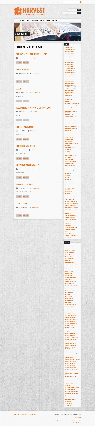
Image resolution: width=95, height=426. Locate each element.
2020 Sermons (69, 77)
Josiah (18, 88)
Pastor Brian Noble (70, 321)
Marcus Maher (69, 311)
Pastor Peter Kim (70, 365)
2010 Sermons (69, 56)
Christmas (68, 114)
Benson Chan (69, 246)
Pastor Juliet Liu (70, 351)
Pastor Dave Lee (69, 327)
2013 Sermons (69, 62)
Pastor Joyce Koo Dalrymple (70, 348)
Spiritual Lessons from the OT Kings (71, 198)
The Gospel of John (70, 209)
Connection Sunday (70, 126)
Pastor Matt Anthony (71, 359)
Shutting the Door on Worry (27, 165)
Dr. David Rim (68, 273)
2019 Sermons (69, 74)
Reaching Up (68, 186)
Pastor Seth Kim (69, 376)
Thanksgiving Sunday (71, 205)
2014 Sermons (69, 64)
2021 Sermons (69, 79)
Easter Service (69, 135)
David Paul (68, 271)
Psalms (67, 177)
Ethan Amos (68, 283)
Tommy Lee (68, 405)
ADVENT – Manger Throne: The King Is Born (72, 87)
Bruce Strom (68, 256)
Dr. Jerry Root (69, 275)
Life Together (69, 159)
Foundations (69, 139)
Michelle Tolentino (70, 315)
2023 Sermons (69, 83)
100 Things (68, 47)
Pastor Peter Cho (70, 363)
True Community (70, 227)
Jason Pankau (69, 290)
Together (68, 223)
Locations (24, 414)
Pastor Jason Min (70, 335)
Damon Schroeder (70, 267)
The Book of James (70, 207)
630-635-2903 (78, 417)
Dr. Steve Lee (68, 279)
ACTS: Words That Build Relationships (72, 98)
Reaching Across (70, 182)
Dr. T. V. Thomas (69, 281)
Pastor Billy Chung (70, 319)
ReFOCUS (67, 191)
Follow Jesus (69, 137)
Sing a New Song (22, 69)
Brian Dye (67, 254)
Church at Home (69, 116)
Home (53, 2)
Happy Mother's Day (71, 143)
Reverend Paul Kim (70, 389)
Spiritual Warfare (70, 201)
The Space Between (70, 215)
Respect (67, 193)
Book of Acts (69, 109)
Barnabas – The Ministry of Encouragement (72, 104)
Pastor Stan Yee (70, 379)
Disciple (67, 130)
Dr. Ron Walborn (70, 277)
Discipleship (68, 133)
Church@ (67, 119)
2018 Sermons (69, 72)
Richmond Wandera (70, 391)
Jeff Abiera (68, 292)
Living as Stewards (70, 161)
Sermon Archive (22, 33)
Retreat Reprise (69, 196)
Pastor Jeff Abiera (70, 337)
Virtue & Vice (68, 233)
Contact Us (58, 2)
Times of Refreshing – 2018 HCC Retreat (71, 220)
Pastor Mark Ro (69, 357)
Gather (67, 93)
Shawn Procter (69, 399)
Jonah (67, 145)
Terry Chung (68, 403)
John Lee (67, 294)
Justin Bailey (68, 302)
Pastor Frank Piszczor (71, 330)
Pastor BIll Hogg (70, 317)
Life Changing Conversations (69, 154)
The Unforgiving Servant (26, 146)
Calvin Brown (69, 258)
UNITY (66, 231)
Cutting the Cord (70, 128)
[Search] (71, 2)
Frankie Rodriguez (70, 285)
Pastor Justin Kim (70, 353)
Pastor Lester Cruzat (71, 355)
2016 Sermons (69, 68)
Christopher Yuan (70, 265)
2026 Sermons (69, 92)
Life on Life (68, 157)
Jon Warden (68, 296)
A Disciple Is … (69, 95)
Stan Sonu (68, 401)
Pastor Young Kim (70, 383)
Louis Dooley (69, 309)
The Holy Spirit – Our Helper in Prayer (31, 54)
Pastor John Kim (70, 343)
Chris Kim (67, 260)
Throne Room (69, 217)
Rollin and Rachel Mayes (72, 393)
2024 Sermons (69, 85)
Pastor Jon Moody (70, 345)
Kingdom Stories (70, 147)
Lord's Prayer (69, 163)
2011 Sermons (69, 58)
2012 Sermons (69, 60)
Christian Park (69, 262)
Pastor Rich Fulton (70, 367)
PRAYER (67, 175)
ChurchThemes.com (76, 422)
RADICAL (67, 179)
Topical (67, 225)
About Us (16, 414)
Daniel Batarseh (69, 269)
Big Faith (67, 107)
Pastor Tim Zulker (70, 381)
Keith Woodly (69, 306)
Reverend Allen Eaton (71, 387)
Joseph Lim (68, 300)
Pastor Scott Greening (71, 373)
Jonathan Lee (69, 298)
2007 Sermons (69, 49)
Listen (25, 62)
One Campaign (69, 170)
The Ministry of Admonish (69, 212)
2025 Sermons (69, 90)
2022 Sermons (69, 81)
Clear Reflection (70, 121)
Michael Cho (68, 313)
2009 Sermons (69, 53)
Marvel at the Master (71, 168)
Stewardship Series (70, 203)
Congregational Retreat (72, 123)
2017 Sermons (69, 70)
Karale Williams (69, 304)
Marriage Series (69, 165)
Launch (67, 149)
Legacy (67, 151)
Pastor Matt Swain (70, 361)
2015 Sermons (69, 66)
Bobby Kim (68, 248)
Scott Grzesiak (69, 397)
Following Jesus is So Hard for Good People (33, 107)
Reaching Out (69, 184)
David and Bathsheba (24, 184)
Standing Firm (22, 203)
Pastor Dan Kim (69, 325)
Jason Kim (68, 288)
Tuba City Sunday (70, 229)
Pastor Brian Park (70, 323)
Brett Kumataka (69, 252)
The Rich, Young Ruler (25, 126)
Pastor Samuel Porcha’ (71, 369)
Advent (67, 101)
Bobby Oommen (35, 58)
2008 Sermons (69, 51)
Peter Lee (67, 385)
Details (19, 62)
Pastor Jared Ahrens (71, 333)
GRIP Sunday (68, 141)
